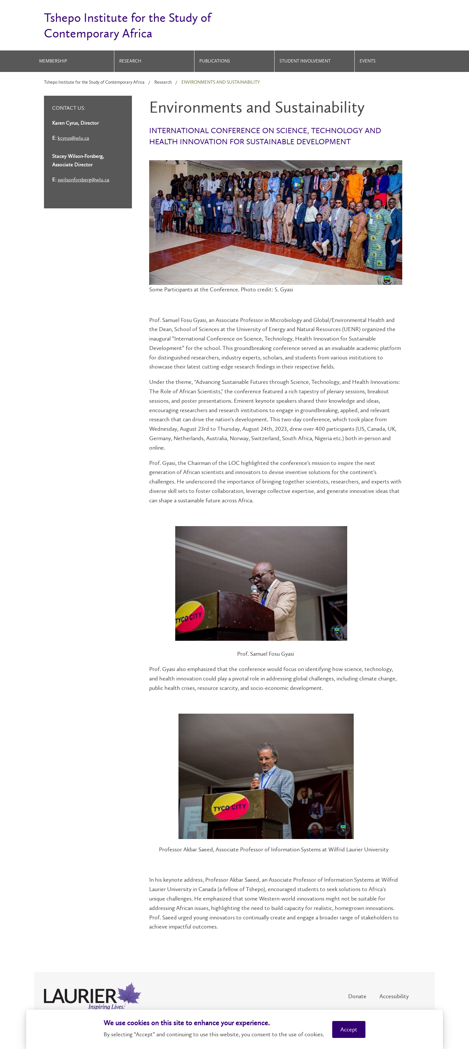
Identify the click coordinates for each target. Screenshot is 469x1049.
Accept (348, 1029)
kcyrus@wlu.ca (73, 138)
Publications (214, 61)
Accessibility (394, 996)
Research (130, 61)
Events (368, 61)
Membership (53, 61)
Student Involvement (305, 61)
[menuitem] (74, 61)
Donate (357, 996)
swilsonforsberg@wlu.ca (83, 179)
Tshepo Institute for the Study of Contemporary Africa (94, 82)
